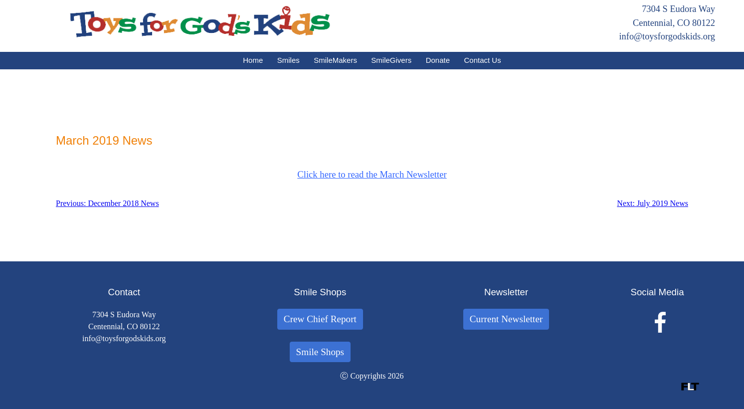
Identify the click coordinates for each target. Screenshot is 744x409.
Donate (438, 60)
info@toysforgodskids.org (667, 36)
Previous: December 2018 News (107, 203)
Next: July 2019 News (652, 203)
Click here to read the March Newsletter (371, 174)
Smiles (288, 60)
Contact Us (482, 60)
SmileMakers (335, 60)
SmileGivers (391, 60)
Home (253, 60)
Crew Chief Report (320, 319)
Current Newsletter (506, 319)
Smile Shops (320, 352)
